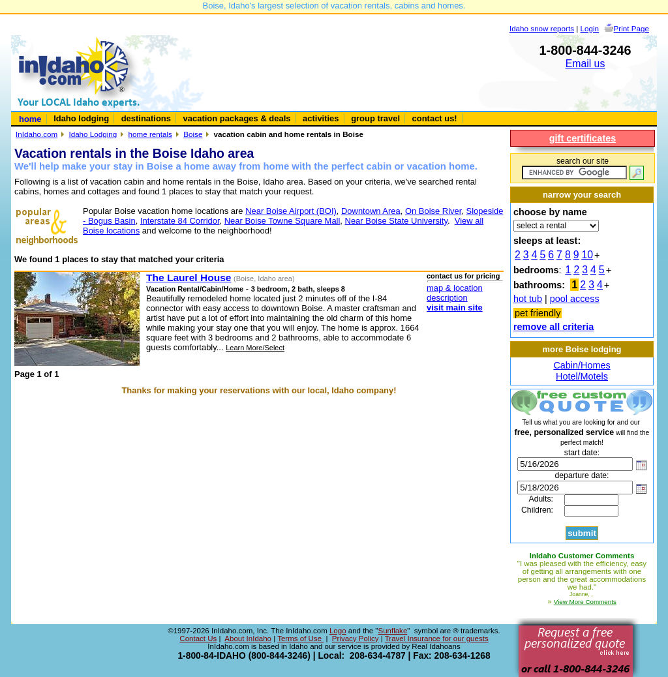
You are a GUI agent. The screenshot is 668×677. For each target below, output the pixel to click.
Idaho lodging (81, 118)
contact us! (434, 118)
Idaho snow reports (541, 28)
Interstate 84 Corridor (180, 221)
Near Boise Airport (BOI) (291, 211)
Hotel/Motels (582, 376)
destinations (146, 118)
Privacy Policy (355, 638)
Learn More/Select (255, 348)
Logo (337, 631)
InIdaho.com (36, 134)
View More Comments (585, 601)
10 (588, 254)
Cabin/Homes (581, 365)
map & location (455, 288)
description (447, 298)
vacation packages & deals (237, 118)
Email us (585, 63)
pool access (575, 298)
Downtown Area (371, 211)
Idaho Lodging (92, 134)
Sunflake (392, 631)
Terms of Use (300, 638)
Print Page (631, 28)
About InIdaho (247, 638)
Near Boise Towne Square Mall (282, 221)
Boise (192, 134)
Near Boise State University (396, 221)
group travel (375, 118)
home (30, 119)
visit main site (455, 307)
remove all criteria (553, 327)
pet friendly (537, 313)
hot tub (527, 298)
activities (321, 118)
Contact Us (198, 638)
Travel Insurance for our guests (437, 638)
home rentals (150, 134)
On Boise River (433, 211)
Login (590, 28)
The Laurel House (188, 277)
